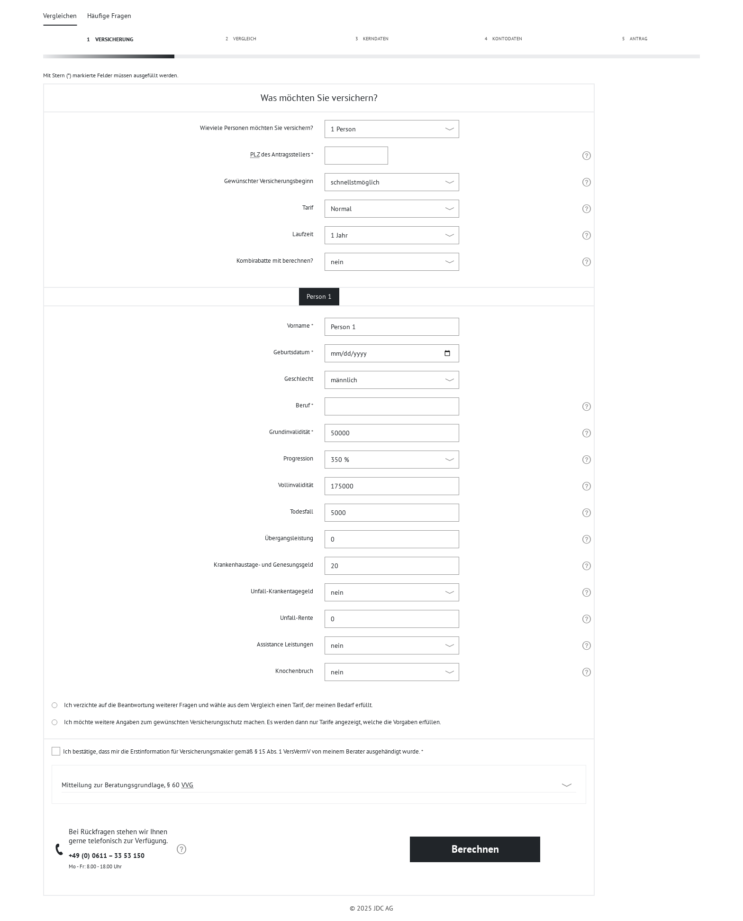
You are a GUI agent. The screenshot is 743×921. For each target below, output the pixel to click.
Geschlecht (298, 379)
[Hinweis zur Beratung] (181, 849)
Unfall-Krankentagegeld (282, 591)
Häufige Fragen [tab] (109, 15)
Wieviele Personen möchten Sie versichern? (256, 128)
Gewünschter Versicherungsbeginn (268, 181)
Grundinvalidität (291, 432)
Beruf (304, 405)
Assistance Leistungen (285, 644)
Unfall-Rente (296, 618)
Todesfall (301, 511)
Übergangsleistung (289, 538)
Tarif (307, 207)
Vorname (300, 326)
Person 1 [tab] (319, 296)
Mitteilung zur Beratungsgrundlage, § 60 (127, 785)
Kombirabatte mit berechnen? (274, 261)
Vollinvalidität (295, 485)
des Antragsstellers (281, 154)
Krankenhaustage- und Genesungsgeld (263, 565)
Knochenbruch (294, 671)
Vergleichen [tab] (60, 15)
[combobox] (392, 406)
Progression (298, 458)
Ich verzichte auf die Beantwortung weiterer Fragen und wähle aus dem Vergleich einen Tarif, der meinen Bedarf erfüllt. (212, 705)
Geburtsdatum (293, 352)
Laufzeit (302, 234)
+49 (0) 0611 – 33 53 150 (107, 855)
